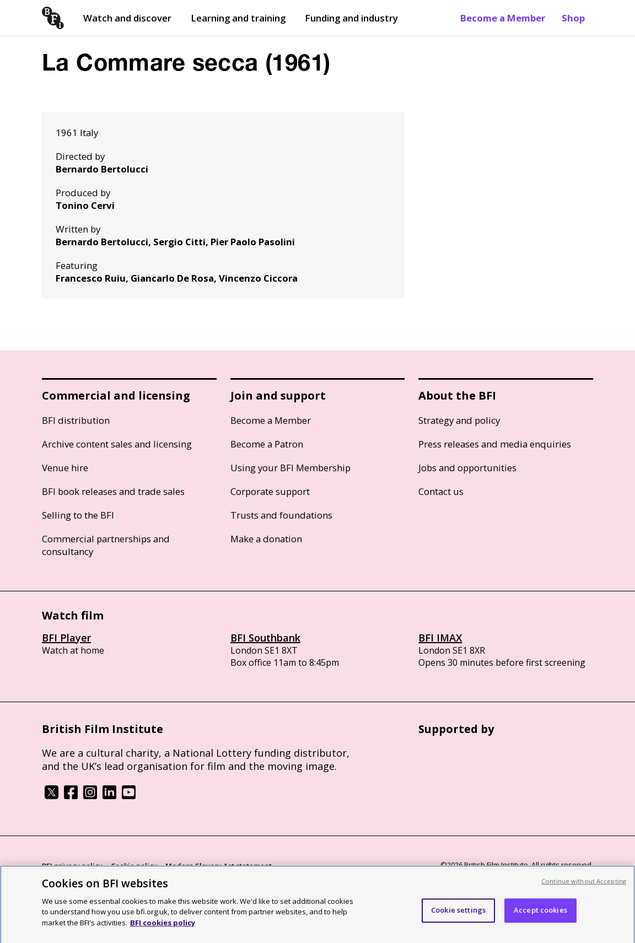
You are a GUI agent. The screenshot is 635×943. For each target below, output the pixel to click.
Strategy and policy (459, 420)
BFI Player (66, 637)
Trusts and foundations (281, 515)
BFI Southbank (265, 637)
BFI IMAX (440, 637)
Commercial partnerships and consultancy (106, 545)
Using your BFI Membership (290, 467)
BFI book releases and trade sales (113, 491)
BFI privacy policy (72, 866)
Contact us (441, 491)
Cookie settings (458, 914)
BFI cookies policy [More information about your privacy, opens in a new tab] (162, 926)
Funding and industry (351, 18)
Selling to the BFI (78, 515)
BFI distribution (76, 420)
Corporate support (270, 491)
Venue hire (65, 467)
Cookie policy (134, 866)
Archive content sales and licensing (117, 444)
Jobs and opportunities (467, 467)
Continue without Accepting (583, 885)
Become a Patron (266, 444)
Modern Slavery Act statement (218, 866)
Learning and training (238, 18)
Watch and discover (127, 18)
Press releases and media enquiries (494, 444)
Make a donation (266, 538)
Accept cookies (540, 914)
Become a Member (502, 18)
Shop (573, 18)
